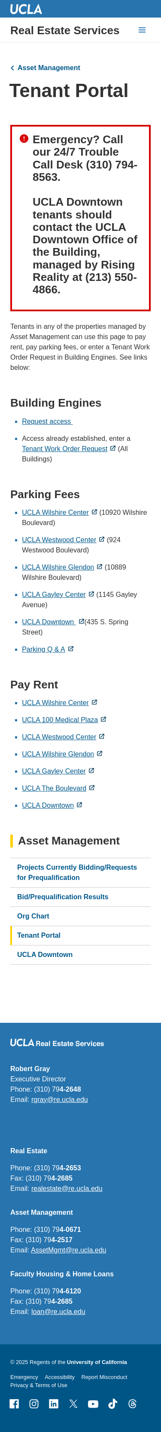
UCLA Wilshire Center (55, 512)
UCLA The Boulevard (54, 788)
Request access (47, 421)
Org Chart (33, 916)
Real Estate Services (64, 30)
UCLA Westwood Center (59, 539)
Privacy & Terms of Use (38, 1385)
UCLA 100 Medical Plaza (60, 719)
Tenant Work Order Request (64, 448)
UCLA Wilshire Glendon (58, 567)
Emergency (24, 1377)
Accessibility (60, 1377)
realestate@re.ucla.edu (67, 1188)
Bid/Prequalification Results (62, 897)
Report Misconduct (105, 1377)
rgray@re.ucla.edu (59, 1099)
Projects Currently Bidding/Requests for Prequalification (77, 872)
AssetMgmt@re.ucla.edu (68, 1250)
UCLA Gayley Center (54, 594)
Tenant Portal (39, 935)
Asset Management (49, 67)
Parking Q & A (43, 649)
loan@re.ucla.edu (58, 1311)
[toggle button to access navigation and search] (142, 29)
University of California (97, 1362)
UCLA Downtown (49, 622)
